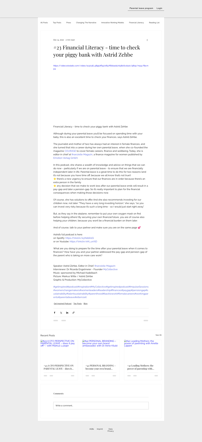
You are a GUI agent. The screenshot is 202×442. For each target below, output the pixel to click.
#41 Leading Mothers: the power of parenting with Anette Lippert (140, 367)
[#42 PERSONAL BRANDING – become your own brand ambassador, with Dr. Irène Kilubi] (101, 350)
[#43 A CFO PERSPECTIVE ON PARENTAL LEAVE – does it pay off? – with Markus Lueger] (59, 350)
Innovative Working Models (112, 23)
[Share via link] (73, 312)
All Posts (44, 23)
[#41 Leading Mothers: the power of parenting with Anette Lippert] (142, 350)
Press (68, 23)
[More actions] (147, 39)
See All (159, 335)
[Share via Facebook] (54, 312)
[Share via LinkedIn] (67, 312)
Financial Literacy (136, 23)
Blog (85, 303)
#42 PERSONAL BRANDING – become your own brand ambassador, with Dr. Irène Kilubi (101, 367)
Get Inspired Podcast (62, 303)
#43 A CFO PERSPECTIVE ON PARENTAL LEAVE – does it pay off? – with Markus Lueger (59, 367)
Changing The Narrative (86, 23)
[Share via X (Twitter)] (61, 312)
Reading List (154, 23)
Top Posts (57, 23)
